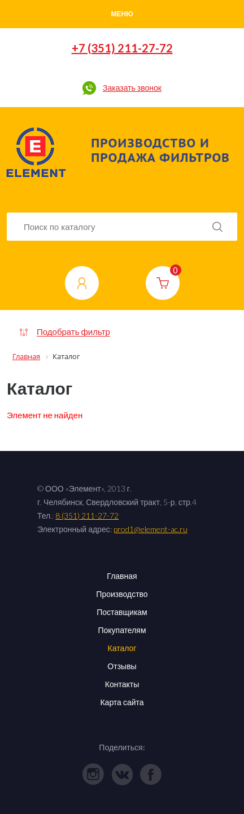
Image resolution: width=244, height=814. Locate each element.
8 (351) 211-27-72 (87, 515)
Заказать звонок (132, 87)
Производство (121, 594)
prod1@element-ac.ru (151, 529)
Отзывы (121, 666)
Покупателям (122, 630)
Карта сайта (121, 702)
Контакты (122, 684)
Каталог (122, 648)
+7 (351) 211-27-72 (122, 48)
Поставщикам (122, 612)
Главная (122, 576)
